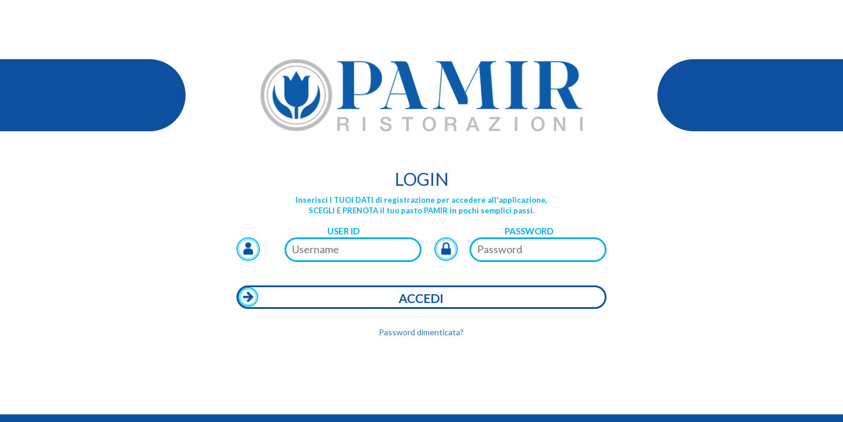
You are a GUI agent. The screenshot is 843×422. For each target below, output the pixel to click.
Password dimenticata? (421, 332)
